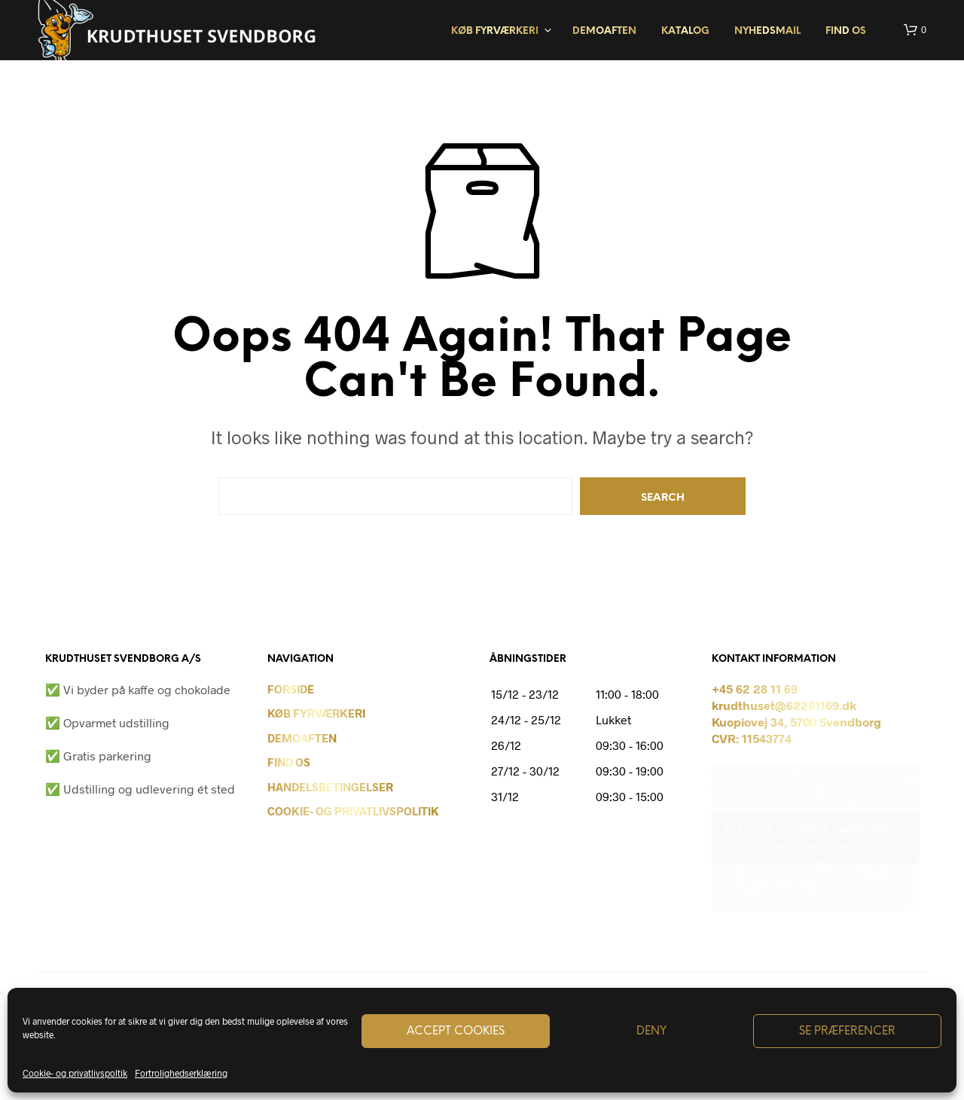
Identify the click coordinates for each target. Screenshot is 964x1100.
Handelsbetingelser (330, 787)
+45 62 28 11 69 (755, 688)
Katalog (685, 31)
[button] (915, 30)
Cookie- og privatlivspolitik (353, 811)
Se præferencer (847, 1031)
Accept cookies (456, 1031)
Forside (290, 689)
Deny (651, 1031)
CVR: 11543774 (752, 738)
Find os (845, 31)
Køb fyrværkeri (494, 31)
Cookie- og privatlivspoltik (75, 1073)
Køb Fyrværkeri (316, 713)
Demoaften (604, 31)
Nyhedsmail (767, 31)
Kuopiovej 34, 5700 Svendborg (796, 722)
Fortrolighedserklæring (181, 1073)
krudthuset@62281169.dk (784, 705)
